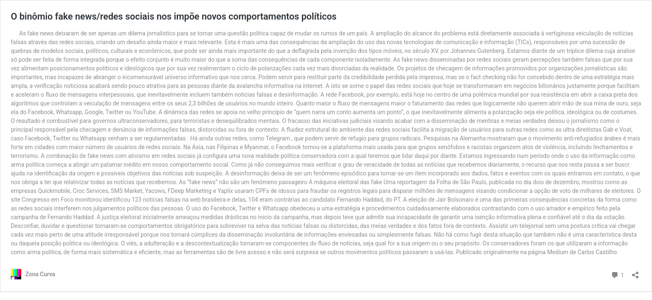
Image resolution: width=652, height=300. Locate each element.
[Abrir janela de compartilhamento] (635, 272)
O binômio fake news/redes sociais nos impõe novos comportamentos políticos (173, 16)
